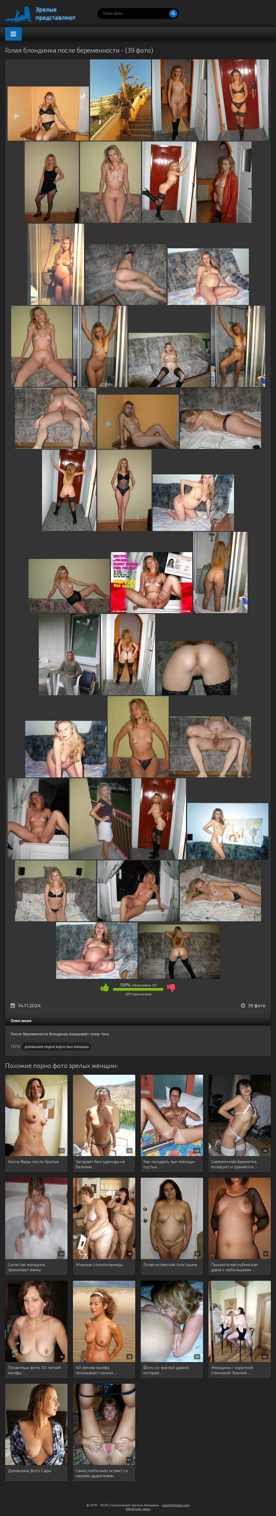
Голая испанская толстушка (170, 1264)
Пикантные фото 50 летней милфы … (34, 1370)
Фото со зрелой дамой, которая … (166, 1370)
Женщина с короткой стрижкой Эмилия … (232, 1370)
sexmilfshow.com (176, 1505)
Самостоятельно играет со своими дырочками (102, 1473)
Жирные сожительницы (99, 1264)
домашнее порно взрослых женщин (56, 1046)
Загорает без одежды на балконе (100, 1164)
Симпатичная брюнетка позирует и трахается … (234, 1164)
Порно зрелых (45, 13)
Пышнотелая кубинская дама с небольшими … (234, 1267)
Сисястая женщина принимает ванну (26, 1267)
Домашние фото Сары (29, 1470)
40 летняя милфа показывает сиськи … (97, 1370)
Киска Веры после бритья (33, 1161)
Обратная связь (138, 1509)
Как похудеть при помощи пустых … (169, 1164)
